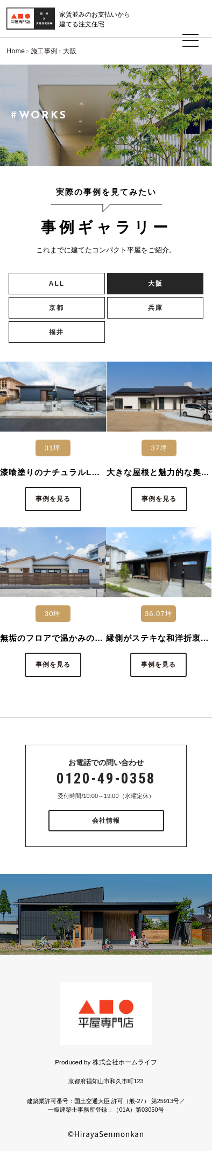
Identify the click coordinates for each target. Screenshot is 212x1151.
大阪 (155, 283)
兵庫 (155, 308)
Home (15, 51)
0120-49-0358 (106, 778)
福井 (56, 332)
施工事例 (44, 51)
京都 (56, 308)
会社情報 (106, 820)
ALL (57, 283)
